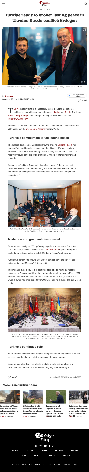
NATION (15, 450)
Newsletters (27, 464)
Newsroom (9, 96)
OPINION (52, 455)
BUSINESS (59, 450)
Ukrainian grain (52, 250)
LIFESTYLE (74, 450)
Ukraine (56, 112)
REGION (30, 450)
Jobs (49, 464)
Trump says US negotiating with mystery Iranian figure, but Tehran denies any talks (55, 411)
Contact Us (39, 464)
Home (40, 9)
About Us (15, 464)
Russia (68, 112)
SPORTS (37, 455)
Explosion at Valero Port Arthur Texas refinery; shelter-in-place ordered (9, 410)
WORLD (44, 450)
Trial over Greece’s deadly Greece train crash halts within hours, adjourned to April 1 (78, 411)
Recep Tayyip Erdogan (18, 115)
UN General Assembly (36, 129)
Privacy (57, 464)
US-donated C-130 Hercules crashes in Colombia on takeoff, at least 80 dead (33, 410)
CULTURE (22, 455)
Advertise (67, 464)
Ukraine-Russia (65, 145)
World (48, 9)
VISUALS (66, 456)
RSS (75, 464)
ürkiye (17, 109)
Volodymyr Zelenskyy (18, 119)
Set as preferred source (76, 95)
